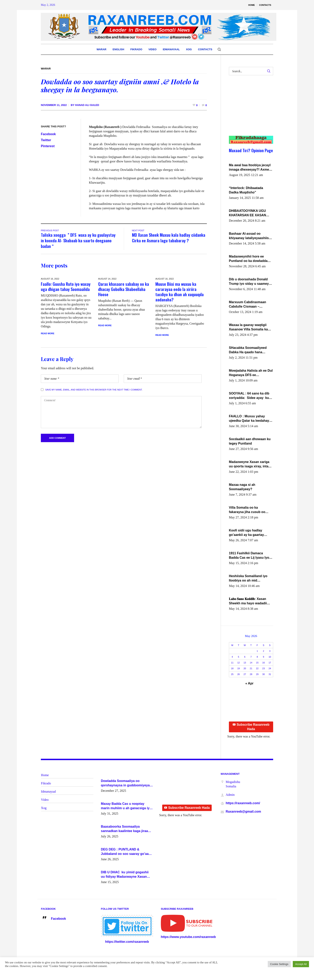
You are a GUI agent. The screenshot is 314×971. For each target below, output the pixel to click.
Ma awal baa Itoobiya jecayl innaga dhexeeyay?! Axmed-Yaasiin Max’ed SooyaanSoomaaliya (250, 167)
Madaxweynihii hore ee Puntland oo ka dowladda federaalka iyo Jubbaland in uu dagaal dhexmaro (250, 259)
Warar (46, 68)
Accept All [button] (301, 964)
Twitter (46, 140)
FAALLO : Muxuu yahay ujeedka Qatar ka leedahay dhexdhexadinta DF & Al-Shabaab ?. (249, 419)
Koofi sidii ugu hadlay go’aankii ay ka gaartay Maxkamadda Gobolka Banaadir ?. (246, 533)
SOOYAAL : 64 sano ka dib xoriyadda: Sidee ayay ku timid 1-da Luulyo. (249, 396)
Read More (47, 333)
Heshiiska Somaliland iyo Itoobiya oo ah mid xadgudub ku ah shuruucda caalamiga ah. (250, 578)
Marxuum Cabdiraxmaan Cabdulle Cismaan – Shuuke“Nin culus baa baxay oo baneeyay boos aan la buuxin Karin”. (251, 304)
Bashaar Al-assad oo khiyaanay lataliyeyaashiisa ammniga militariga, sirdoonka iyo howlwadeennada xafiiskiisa (250, 236)
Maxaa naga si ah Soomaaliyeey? (242, 487)
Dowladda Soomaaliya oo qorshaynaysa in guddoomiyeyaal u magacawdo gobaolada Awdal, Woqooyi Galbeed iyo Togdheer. (126, 783)
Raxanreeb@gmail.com (243, 811)
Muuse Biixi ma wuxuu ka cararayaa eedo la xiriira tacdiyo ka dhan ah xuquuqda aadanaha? (179, 292)
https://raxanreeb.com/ (243, 803)
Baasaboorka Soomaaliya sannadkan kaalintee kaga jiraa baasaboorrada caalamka (124, 829)
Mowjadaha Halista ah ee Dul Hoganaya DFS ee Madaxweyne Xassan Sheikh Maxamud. (251, 373)
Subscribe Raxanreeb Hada (251, 727)
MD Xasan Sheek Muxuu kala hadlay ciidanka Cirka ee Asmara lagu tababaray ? (168, 238)
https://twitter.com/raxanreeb (127, 941)
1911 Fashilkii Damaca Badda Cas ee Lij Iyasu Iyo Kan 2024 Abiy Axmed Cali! (249, 555)
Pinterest (47, 146)
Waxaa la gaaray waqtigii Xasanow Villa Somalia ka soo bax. (248, 327)
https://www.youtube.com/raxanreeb (188, 937)
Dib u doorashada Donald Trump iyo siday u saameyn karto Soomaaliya (250, 282)
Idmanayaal (48, 791)
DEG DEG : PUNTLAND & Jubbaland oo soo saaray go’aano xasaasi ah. (127, 852)
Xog (44, 808)
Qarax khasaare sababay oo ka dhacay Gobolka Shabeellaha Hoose (123, 289)
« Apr (249, 683)
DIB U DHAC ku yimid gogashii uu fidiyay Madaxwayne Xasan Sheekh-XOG (125, 874)
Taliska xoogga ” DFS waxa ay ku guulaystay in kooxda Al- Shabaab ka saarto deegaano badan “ (78, 240)
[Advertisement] (249, 110)
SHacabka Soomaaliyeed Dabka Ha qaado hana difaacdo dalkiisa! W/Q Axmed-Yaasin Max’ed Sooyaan (248, 350)
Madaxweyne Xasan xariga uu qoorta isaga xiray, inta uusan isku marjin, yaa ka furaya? (249, 464)
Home (45, 775)
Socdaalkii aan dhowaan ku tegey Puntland (250, 441)
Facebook (48, 134)
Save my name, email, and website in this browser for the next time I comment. (93, 389)
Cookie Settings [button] (279, 964)
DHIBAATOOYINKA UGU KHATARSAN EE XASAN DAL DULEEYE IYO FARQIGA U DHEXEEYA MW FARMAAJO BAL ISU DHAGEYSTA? (250, 213)
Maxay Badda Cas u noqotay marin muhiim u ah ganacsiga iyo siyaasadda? (126, 806)
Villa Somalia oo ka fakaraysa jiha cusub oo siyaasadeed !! (247, 510)
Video (45, 799)
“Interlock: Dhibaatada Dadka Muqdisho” (246, 190)
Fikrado (46, 783)
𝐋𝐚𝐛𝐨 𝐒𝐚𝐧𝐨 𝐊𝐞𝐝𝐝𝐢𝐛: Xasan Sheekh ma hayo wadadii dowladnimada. (248, 601)
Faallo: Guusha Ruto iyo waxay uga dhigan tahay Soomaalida (66, 286)
